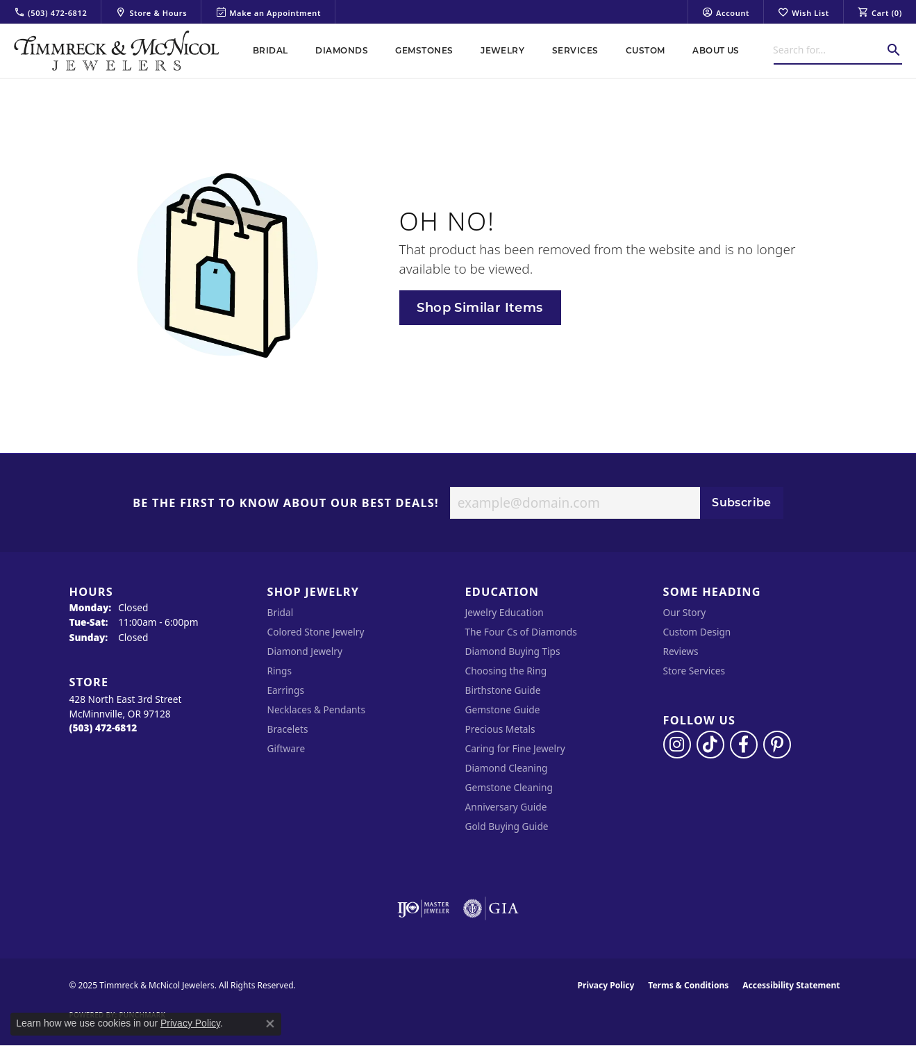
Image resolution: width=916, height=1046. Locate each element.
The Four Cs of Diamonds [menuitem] (521, 631)
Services (575, 50)
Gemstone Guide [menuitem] (502, 709)
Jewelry (502, 50)
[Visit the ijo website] (423, 908)
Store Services (694, 670)
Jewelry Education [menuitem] (504, 612)
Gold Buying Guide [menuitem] (507, 826)
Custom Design (697, 631)
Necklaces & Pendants (316, 709)
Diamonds (341, 50)
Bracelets (287, 729)
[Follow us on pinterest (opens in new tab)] (777, 744)
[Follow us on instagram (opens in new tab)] (677, 744)
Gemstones (424, 50)
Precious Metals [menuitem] (500, 729)
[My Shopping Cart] (880, 12)
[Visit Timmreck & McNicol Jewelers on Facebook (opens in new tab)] (744, 744)
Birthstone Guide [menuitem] (503, 690)
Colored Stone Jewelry (316, 631)
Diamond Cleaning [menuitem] (506, 767)
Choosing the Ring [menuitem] (506, 670)
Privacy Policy (606, 985)
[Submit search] (893, 50)
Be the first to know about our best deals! (286, 503)
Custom (645, 50)
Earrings (286, 690)
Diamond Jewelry (304, 651)
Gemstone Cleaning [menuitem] (509, 787)
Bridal (270, 50)
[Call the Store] (103, 727)
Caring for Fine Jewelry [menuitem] (515, 748)
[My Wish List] (803, 12)
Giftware (286, 748)
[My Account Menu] (725, 12)
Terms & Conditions (688, 985)
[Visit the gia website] (491, 908)
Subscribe (742, 502)
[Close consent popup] (270, 1024)
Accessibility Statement (791, 985)
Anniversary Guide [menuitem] (506, 806)
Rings (279, 670)
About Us (716, 50)
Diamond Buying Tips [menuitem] (512, 651)
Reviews (681, 651)
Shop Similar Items (479, 307)
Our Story (684, 612)
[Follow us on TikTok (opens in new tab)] (710, 744)
